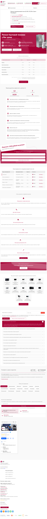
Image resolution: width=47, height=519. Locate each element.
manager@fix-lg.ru (3, 494)
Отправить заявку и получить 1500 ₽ (23, 160)
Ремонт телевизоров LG (9, 472)
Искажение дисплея (17, 180)
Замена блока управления (5, 74)
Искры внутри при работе (18, 186)
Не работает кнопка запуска (18, 183)
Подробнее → (41, 174)
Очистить (42, 312)
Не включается (18, 174)
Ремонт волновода (4, 69)
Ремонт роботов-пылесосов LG (11, 478)
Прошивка (3, 62)
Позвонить (35, 7)
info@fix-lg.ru (2, 491)
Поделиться (1, 511)
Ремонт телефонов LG (9, 474)
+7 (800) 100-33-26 (5, 449)
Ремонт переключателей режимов (6, 67)
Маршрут (3, 438)
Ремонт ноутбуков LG (9, 476)
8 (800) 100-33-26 (3, 489)
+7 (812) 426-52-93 (13, 316)
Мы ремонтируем (12, 8)
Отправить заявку (17, 49)
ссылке (4, 468)
